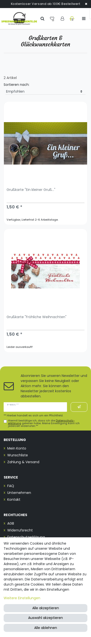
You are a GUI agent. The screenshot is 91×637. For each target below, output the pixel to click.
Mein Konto (16, 448)
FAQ (10, 485)
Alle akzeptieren (45, 608)
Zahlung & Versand (23, 462)
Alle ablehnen (45, 627)
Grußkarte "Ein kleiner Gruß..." (31, 190)
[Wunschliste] (52, 18)
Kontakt (13, 499)
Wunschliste (17, 455)
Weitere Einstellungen (22, 598)
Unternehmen (19, 492)
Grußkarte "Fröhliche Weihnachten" (36, 317)
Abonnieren (79, 407)
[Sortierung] (45, 92)
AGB (10, 523)
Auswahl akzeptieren (45, 617)
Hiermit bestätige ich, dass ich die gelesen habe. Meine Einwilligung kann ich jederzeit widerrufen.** (44, 423)
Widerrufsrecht (20, 530)
